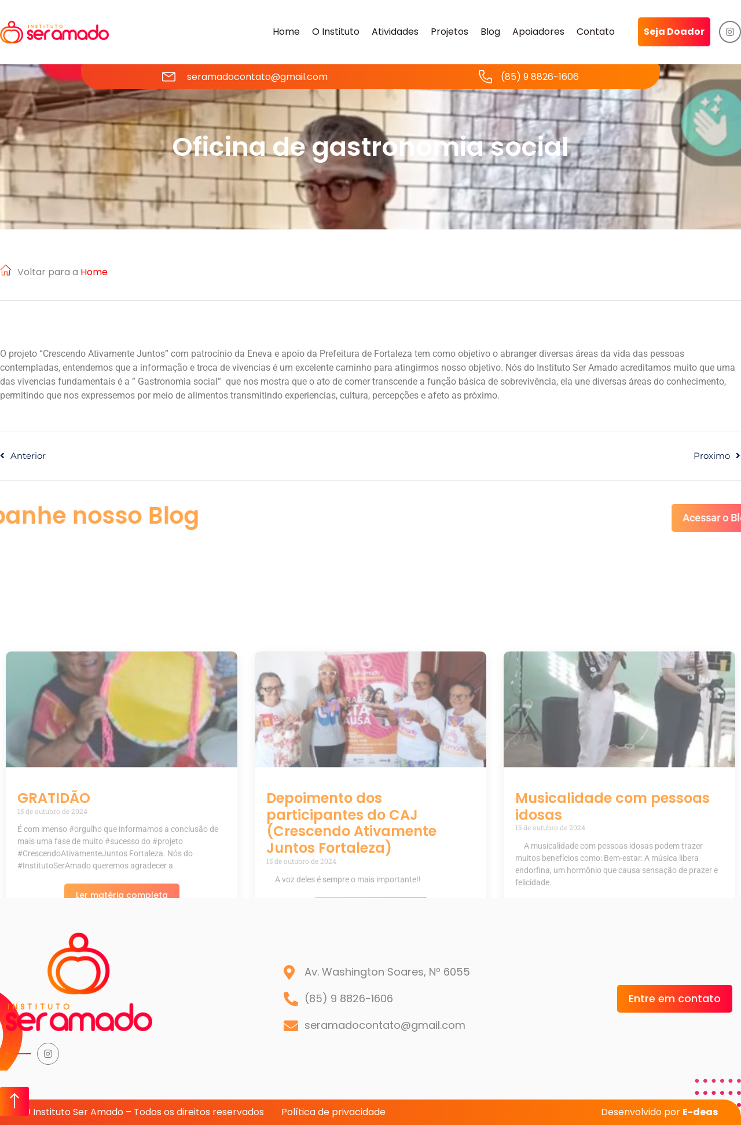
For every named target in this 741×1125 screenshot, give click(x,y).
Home (286, 31)
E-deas (700, 1112)
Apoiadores (538, 31)
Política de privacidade (333, 1112)
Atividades (395, 31)
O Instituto (336, 31)
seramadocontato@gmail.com (257, 76)
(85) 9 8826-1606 (540, 76)
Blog (490, 31)
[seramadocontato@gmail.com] (168, 76)
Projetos (449, 31)
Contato (596, 31)
